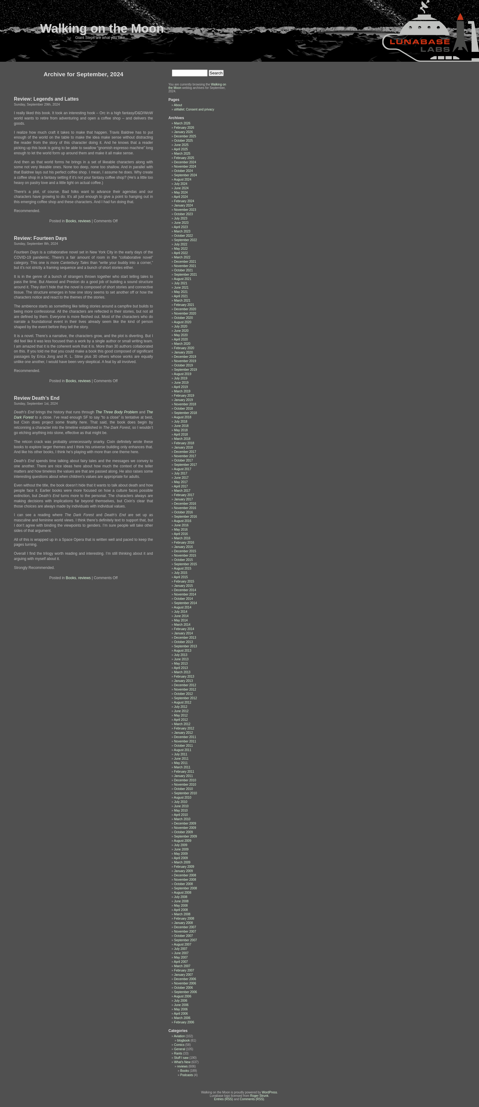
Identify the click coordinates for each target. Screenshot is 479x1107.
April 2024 (181, 196)
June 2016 (181, 525)
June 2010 (181, 806)
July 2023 (180, 218)
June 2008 (181, 901)
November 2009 (185, 827)
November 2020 (185, 313)
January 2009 (183, 871)
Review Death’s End (37, 398)
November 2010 (185, 784)
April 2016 (181, 534)
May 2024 (181, 192)
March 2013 (182, 672)
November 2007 (185, 931)
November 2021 (185, 266)
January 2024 (183, 205)
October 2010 (183, 789)
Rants (178, 1053)
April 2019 (181, 387)
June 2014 (181, 616)
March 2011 (182, 767)
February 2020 (184, 348)
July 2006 (180, 1000)
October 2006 (183, 987)
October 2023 (183, 214)
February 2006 (184, 1022)
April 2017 (181, 486)
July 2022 (180, 244)
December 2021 (185, 261)
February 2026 (184, 127)
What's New (182, 1062)
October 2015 (183, 560)
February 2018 (184, 443)
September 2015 (185, 564)
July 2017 (180, 473)
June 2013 (181, 659)
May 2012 (181, 715)
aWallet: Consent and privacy (194, 109)
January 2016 (183, 547)
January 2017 (183, 499)
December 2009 (185, 823)
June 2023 (181, 222)
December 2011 (185, 737)
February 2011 (184, 771)
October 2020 (183, 318)
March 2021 (182, 300)
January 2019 (183, 400)
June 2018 (181, 426)
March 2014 (182, 624)
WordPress (269, 1092)
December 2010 (185, 780)
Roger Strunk (259, 1095)
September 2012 (185, 698)
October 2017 (183, 460)
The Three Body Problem (116, 412)
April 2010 (181, 815)
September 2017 (185, 464)
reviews (84, 221)
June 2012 (181, 711)
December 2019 (185, 356)
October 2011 (183, 745)
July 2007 (180, 948)
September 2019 (185, 369)
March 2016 (182, 538)
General (179, 1049)
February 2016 (184, 542)
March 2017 (182, 490)
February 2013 (184, 676)
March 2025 (182, 153)
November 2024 (185, 166)
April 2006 (181, 1013)
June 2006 (181, 1005)
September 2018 (185, 413)
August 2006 (182, 996)
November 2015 (185, 555)
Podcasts (186, 1075)
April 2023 (181, 227)
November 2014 (185, 594)
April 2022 (181, 253)
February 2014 (184, 629)
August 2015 (182, 568)
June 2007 (181, 953)
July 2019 (180, 378)
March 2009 (182, 862)
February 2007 (184, 970)
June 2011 (181, 758)
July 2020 (180, 326)
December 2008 (185, 875)
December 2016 (185, 503)
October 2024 (183, 171)
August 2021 (182, 279)
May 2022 (181, 248)
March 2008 (182, 914)
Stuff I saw (181, 1057)
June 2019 (181, 382)
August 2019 (182, 374)
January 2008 (183, 923)
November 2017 (185, 456)
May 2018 (181, 430)
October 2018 (183, 408)
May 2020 (181, 335)
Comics (179, 1044)
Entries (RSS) (223, 1099)
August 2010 (182, 797)
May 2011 (181, 763)
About (178, 105)
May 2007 (181, 957)
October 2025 (183, 140)
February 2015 (184, 581)
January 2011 (183, 776)
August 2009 (182, 840)
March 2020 (182, 343)
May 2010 (181, 810)
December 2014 (185, 590)
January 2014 (183, 633)
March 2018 (182, 439)
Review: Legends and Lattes (46, 99)
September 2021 (185, 274)
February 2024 (184, 201)
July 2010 (180, 802)
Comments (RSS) (252, 1099)
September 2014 (185, 603)
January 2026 (183, 132)
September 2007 (185, 940)
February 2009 (184, 866)
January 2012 (183, 732)
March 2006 (182, 1018)
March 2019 (182, 391)
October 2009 (183, 832)
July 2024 (180, 184)
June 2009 (181, 849)
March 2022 (182, 257)
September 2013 (185, 646)
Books (71, 221)
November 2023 (185, 209)
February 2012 (184, 728)
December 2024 (185, 162)
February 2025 (184, 158)
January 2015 (183, 585)
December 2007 (185, 927)
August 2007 (182, 944)
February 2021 (184, 305)
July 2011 (180, 754)
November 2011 (185, 741)
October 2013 (183, 642)
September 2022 (185, 240)
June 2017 (181, 477)
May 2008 (181, 905)
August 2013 (182, 650)
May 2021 (181, 292)
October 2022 (183, 235)
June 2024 (181, 188)
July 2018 (180, 421)
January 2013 (183, 681)
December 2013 (185, 637)
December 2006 (185, 979)
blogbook (183, 1040)
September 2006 (185, 992)
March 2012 (182, 724)
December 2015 (185, 551)
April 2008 (181, 910)
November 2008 (185, 879)
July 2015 (180, 572)
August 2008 (182, 892)
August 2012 (182, 702)
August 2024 (182, 179)
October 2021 (183, 270)
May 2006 (181, 1009)
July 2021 (180, 283)
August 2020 (182, 322)
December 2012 (185, 685)
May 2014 (181, 620)
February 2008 (184, 918)
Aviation (179, 1036)
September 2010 (185, 793)
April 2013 (181, 668)
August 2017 (182, 469)
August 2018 (182, 417)
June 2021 (181, 287)
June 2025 (181, 145)
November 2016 (185, 508)
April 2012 (181, 719)
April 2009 (181, 858)
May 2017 (181, 482)
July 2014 (180, 611)
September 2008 (185, 888)
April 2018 (181, 434)
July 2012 (180, 706)
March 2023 (182, 231)
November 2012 (185, 689)
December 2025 (185, 136)
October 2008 (183, 884)
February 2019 (184, 395)
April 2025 (181, 149)
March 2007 (182, 966)
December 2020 (185, 309)
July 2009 (180, 845)
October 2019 (183, 365)
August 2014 (182, 607)
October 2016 (183, 512)
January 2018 (183, 447)
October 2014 (183, 598)
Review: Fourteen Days (40, 238)
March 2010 (182, 819)
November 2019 (185, 361)
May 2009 (181, 853)
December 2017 (185, 451)
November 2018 (185, 404)
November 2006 (185, 983)
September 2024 (185, 175)
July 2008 (180, 897)
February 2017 (184, 495)
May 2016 (181, 529)
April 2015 (181, 577)
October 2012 (183, 694)
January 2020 (183, 352)
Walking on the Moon (102, 28)
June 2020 (181, 330)
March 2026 (182, 123)
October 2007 (183, 936)
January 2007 (183, 974)
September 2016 (185, 516)
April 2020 (181, 339)
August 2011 (182, 750)
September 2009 (185, 836)
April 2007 (181, 961)
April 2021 (181, 296)
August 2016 (182, 521)
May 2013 (181, 663)
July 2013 (180, 655)
